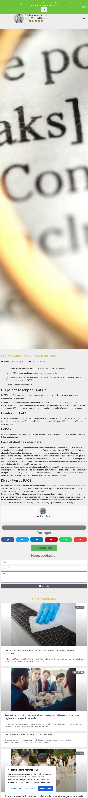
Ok (44, 10)
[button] (84, 18)
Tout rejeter (30, 788)
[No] (84, 7)
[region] (30, 779)
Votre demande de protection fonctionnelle (28, 734)
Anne (48, 516)
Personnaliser (15, 788)
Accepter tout (45, 788)
